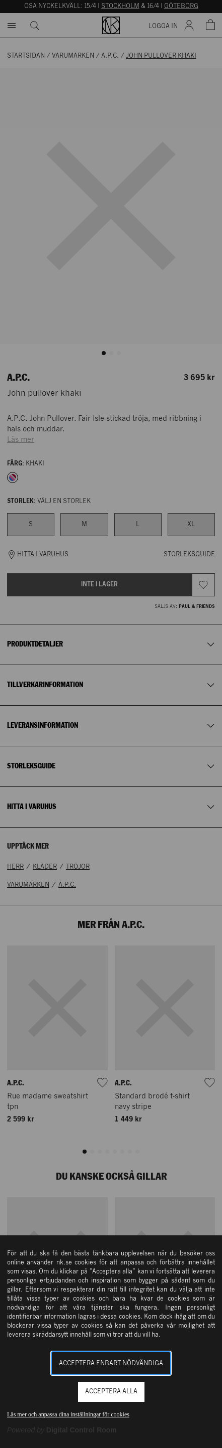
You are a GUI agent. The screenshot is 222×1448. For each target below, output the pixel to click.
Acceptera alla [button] (111, 1391)
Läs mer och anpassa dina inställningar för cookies (68, 1414)
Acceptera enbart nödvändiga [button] (111, 1363)
